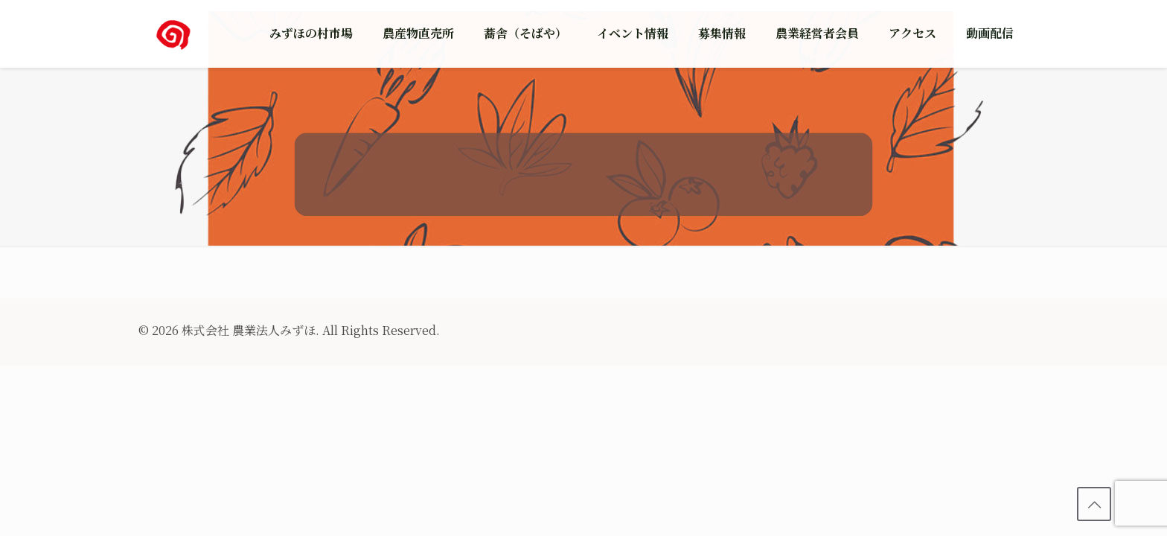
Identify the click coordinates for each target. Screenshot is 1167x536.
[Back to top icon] (1094, 504)
